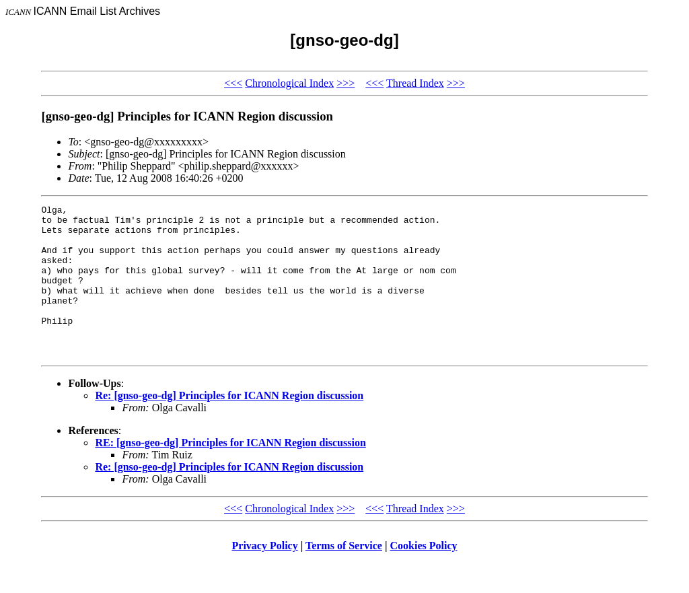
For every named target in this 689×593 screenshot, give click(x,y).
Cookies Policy (424, 576)
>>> (345, 83)
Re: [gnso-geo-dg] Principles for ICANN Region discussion (229, 425)
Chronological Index (289, 83)
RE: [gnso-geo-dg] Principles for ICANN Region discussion (230, 473)
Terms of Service (343, 576)
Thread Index (415, 83)
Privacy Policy (265, 576)
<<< (233, 83)
